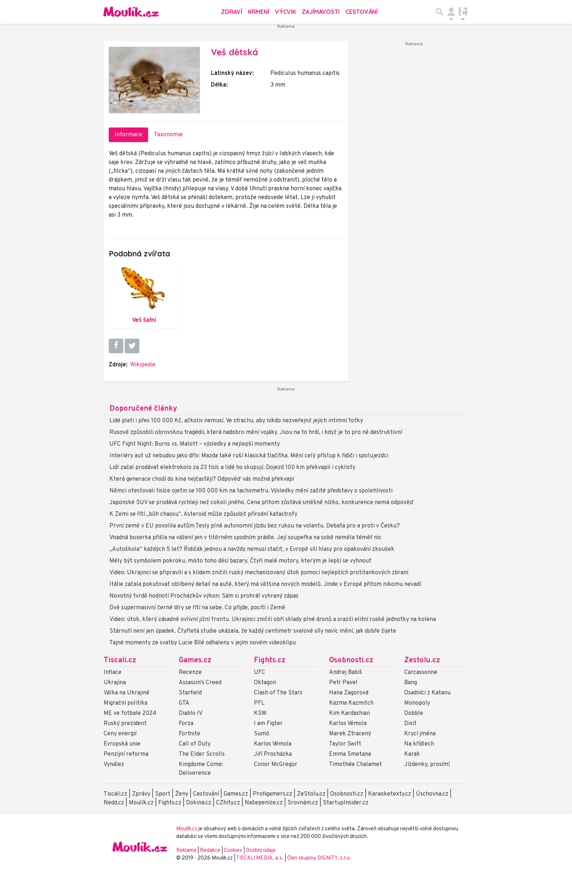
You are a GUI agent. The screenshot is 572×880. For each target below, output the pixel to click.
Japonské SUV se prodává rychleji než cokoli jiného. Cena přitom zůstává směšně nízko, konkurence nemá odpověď (261, 502)
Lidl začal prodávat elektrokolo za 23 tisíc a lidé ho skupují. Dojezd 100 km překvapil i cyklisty (232, 467)
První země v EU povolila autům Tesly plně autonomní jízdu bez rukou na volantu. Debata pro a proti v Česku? (254, 526)
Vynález (114, 764)
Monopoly (417, 703)
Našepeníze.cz (264, 803)
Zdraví (231, 11)
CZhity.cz (228, 803)
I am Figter (268, 723)
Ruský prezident (125, 723)
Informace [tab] (128, 134)
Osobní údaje (261, 850)
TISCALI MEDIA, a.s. (260, 858)
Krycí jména (420, 734)
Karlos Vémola (272, 744)
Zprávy (141, 794)
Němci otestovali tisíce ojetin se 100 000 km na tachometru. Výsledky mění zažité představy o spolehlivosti (251, 491)
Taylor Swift (345, 744)
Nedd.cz (114, 803)
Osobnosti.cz (351, 660)
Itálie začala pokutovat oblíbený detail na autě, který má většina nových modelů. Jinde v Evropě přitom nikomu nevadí (265, 584)
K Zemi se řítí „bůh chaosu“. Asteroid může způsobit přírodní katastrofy (203, 514)
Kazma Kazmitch (351, 703)
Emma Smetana (350, 754)
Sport (162, 794)
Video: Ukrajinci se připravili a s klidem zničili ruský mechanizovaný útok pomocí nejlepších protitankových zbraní (258, 572)
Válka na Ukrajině (127, 693)
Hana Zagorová (348, 693)
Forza (186, 723)
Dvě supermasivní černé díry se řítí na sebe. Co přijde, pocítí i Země (197, 608)
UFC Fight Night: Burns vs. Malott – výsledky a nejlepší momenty (194, 444)
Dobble (413, 713)
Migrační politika (125, 703)
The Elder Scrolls (202, 754)
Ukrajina (115, 682)
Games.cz (195, 660)
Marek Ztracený (350, 734)
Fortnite (189, 734)
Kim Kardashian (349, 713)
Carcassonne (420, 672)
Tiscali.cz (120, 660)
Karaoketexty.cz (389, 794)
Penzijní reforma (126, 754)
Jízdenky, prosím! (427, 764)
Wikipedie (142, 365)
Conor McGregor (275, 764)
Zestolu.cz (422, 660)
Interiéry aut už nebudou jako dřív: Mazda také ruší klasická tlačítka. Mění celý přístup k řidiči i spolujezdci (248, 456)
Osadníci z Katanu (427, 693)
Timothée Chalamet (355, 764)
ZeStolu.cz (311, 794)
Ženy (181, 794)
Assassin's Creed (200, 682)
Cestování (361, 11)
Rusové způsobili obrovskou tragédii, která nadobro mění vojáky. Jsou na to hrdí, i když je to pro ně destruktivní (255, 432)
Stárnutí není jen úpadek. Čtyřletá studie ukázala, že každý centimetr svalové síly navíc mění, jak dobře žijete (252, 631)
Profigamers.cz (272, 794)
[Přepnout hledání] (439, 11)
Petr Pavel (343, 682)
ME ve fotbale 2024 (130, 713)
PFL (259, 703)
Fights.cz (269, 660)
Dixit (410, 723)
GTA (184, 703)
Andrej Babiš (345, 672)
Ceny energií (120, 734)
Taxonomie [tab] (168, 134)
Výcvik (285, 11)
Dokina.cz (198, 803)
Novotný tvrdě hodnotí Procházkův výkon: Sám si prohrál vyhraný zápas (203, 596)
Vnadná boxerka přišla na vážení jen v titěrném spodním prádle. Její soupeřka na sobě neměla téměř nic (245, 537)
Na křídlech (419, 744)
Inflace (112, 672)
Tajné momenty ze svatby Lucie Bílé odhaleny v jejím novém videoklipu (202, 643)
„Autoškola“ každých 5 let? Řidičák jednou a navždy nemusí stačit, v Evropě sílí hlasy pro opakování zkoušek (251, 549)
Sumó (261, 734)
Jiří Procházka (273, 754)
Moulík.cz (141, 803)
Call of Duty (194, 744)
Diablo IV (190, 713)
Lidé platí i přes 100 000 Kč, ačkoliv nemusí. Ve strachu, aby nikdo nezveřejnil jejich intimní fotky (236, 420)
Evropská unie (122, 744)
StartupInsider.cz (345, 803)
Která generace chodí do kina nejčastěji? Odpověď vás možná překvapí (201, 479)
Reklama (186, 850)
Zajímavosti (321, 11)
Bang (410, 682)
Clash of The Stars (278, 693)
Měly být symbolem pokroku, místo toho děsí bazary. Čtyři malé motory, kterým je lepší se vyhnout (240, 561)
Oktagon (265, 682)
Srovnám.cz (302, 803)
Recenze (190, 672)
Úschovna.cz (432, 794)
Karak (412, 754)
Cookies (233, 850)
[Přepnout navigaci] (451, 11)
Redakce (210, 850)
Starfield (190, 693)
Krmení (258, 11)
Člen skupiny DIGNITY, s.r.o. (319, 858)
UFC (259, 672)
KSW (260, 713)
